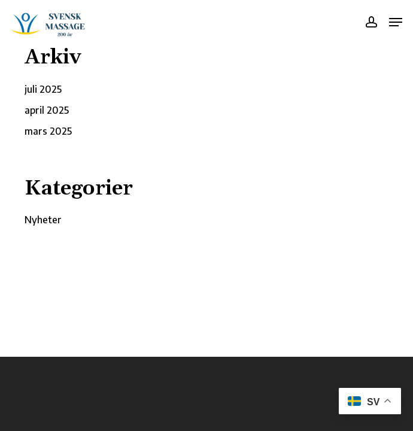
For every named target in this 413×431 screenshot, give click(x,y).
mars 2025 (48, 131)
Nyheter (43, 220)
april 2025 (47, 110)
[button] (395, 22)
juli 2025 (43, 89)
